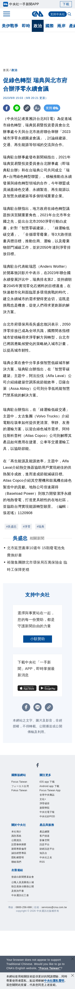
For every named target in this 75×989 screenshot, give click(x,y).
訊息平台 (45, 844)
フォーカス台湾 (20, 786)
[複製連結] (26, 108)
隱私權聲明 (17, 857)
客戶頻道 (45, 835)
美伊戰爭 (10, 26)
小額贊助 (37, 639)
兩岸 (61, 26)
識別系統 (16, 835)
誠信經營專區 (18, 853)
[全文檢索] (70, 14)
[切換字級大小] (37, 108)
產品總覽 (45, 831)
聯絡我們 (16, 861)
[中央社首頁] (37, 13)
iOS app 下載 (47, 781)
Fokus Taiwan (19, 790)
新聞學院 (45, 807)
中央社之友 (46, 857)
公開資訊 (16, 840)
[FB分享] (6, 108)
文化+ (43, 799)
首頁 (6, 70)
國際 (49, 26)
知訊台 (43, 853)
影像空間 (45, 840)
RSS (42, 861)
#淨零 (26, 526)
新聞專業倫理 (18, 848)
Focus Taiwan (19, 781)
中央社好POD (47, 816)
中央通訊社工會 (20, 895)
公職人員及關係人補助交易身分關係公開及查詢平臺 (22, 886)
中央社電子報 (47, 812)
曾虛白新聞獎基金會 (22, 876)
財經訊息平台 (47, 848)
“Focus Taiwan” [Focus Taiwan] (49, 968)
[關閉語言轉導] (72, 959)
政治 (38, 26)
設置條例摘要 (18, 844)
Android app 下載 (49, 786)
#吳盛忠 (11, 526)
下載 (66, 4)
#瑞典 (40, 526)
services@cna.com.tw (54, 907)
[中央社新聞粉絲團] (37, 765)
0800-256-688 (24, 907)
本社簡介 (16, 831)
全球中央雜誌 (47, 794)
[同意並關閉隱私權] (72, 976)
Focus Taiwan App (50, 790)
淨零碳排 (45, 803)
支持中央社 (57, 14)
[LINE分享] (16, 108)
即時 (26, 26)
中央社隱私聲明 (54, 980)
